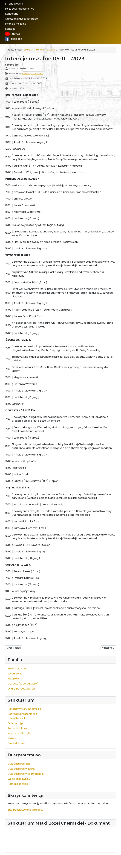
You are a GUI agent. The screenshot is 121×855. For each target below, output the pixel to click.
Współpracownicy (19, 779)
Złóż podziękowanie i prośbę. (25, 810)
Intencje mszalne (15, 24)
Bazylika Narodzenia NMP (23, 714)
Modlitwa (13, 678)
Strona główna (14, 3)
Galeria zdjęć (16, 723)
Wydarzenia (15, 673)
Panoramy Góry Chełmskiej (24, 709)
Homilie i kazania (18, 784)
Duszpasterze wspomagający (26, 774)
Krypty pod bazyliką (20, 733)
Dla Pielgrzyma (17, 743)
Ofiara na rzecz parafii (21, 688)
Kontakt (10, 29)
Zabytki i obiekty (19, 718)
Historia (12, 738)
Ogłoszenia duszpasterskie (21, 19)
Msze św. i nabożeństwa (19, 9)
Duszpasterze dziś (19, 764)
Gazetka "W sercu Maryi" (23, 683)
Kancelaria (11, 14)
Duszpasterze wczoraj (21, 769)
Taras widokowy (18, 728)
